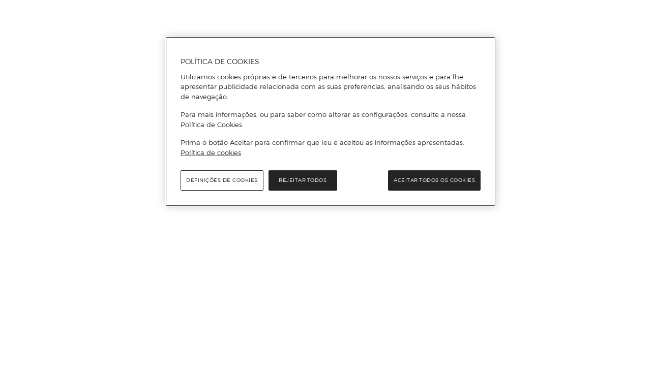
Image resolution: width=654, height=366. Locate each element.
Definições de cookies (222, 180)
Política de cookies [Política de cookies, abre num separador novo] (211, 152)
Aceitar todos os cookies (434, 180)
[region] (330, 121)
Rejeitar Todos (302, 180)
